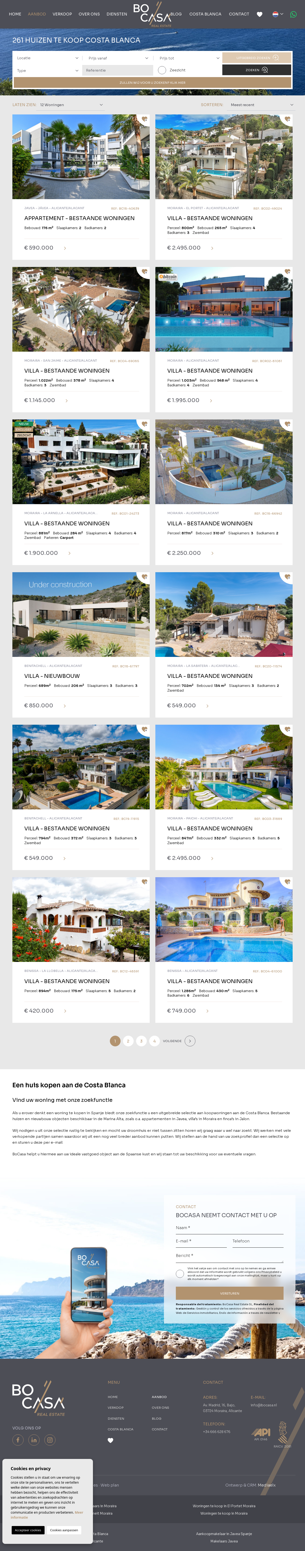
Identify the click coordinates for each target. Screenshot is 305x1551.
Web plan (110, 1485)
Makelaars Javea (224, 1541)
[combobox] (46, 57)
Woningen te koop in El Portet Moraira (224, 1506)
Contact (239, 14)
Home (15, 14)
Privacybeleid (270, 1272)
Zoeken (257, 70)
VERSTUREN (229, 1293)
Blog (176, 14)
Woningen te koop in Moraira (224, 1513)
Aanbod (37, 14)
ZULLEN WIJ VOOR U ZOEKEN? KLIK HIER (152, 83)
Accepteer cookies (28, 1530)
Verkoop (62, 14)
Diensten (117, 14)
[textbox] (49, 58)
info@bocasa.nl (264, 1405)
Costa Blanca (205, 14)
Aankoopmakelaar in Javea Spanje (224, 1534)
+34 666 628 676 (216, 1432)
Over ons (89, 14)
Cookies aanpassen (64, 1530)
